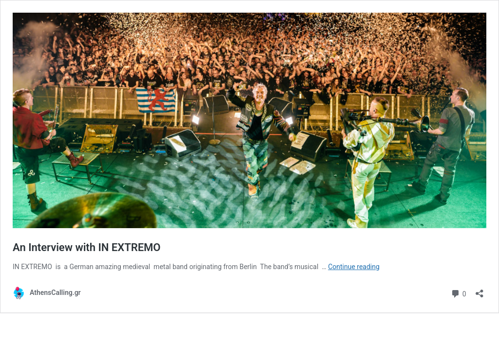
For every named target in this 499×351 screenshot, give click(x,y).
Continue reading (354, 267)
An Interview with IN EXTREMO (87, 247)
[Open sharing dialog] (479, 290)
